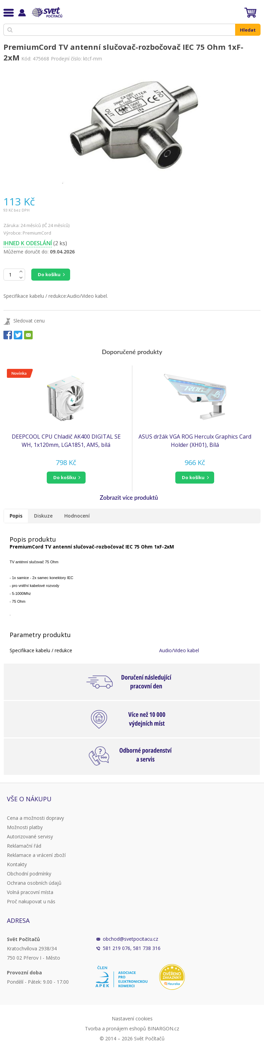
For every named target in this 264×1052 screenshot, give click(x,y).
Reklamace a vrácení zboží (36, 855)
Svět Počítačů (46, 12)
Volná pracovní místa (30, 892)
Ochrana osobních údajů (34, 883)
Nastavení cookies (132, 1018)
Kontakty (17, 864)
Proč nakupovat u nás (31, 901)
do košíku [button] (64, 477)
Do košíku (49, 274)
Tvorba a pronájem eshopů (115, 1028)
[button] (66, 478)
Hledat (248, 30)
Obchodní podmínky (29, 873)
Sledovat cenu (29, 320)
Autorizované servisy (30, 836)
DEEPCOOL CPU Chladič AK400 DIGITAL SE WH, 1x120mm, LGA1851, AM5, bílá (66, 441)
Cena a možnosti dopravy (35, 818)
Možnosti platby (25, 827)
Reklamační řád (24, 845)
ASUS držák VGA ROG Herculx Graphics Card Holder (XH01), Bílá (195, 441)
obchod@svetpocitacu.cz (130, 939)
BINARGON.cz (163, 1028)
